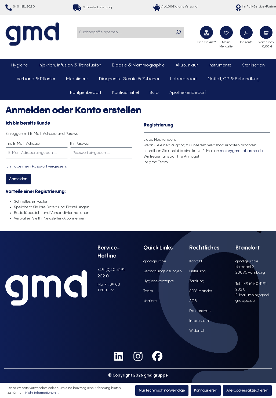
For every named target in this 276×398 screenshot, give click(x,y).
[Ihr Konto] (246, 32)
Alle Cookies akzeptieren (247, 390)
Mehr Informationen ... (42, 393)
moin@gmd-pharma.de (241, 151)
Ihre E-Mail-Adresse (23, 144)
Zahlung (196, 281)
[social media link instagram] (138, 356)
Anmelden (18, 179)
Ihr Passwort (80, 144)
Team (148, 291)
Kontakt (195, 261)
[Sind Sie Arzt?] (206, 32)
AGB (193, 301)
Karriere (150, 301)
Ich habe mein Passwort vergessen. (36, 166)
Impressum (199, 321)
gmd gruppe (154, 261)
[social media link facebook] (157, 356)
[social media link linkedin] (118, 356)
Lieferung (197, 271)
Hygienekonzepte (158, 281)
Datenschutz (200, 311)
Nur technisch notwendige (162, 390)
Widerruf (196, 331)
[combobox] (124, 32)
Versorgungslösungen (162, 271)
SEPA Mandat (200, 291)
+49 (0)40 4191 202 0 (111, 272)
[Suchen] (178, 32)
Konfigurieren (205, 390)
